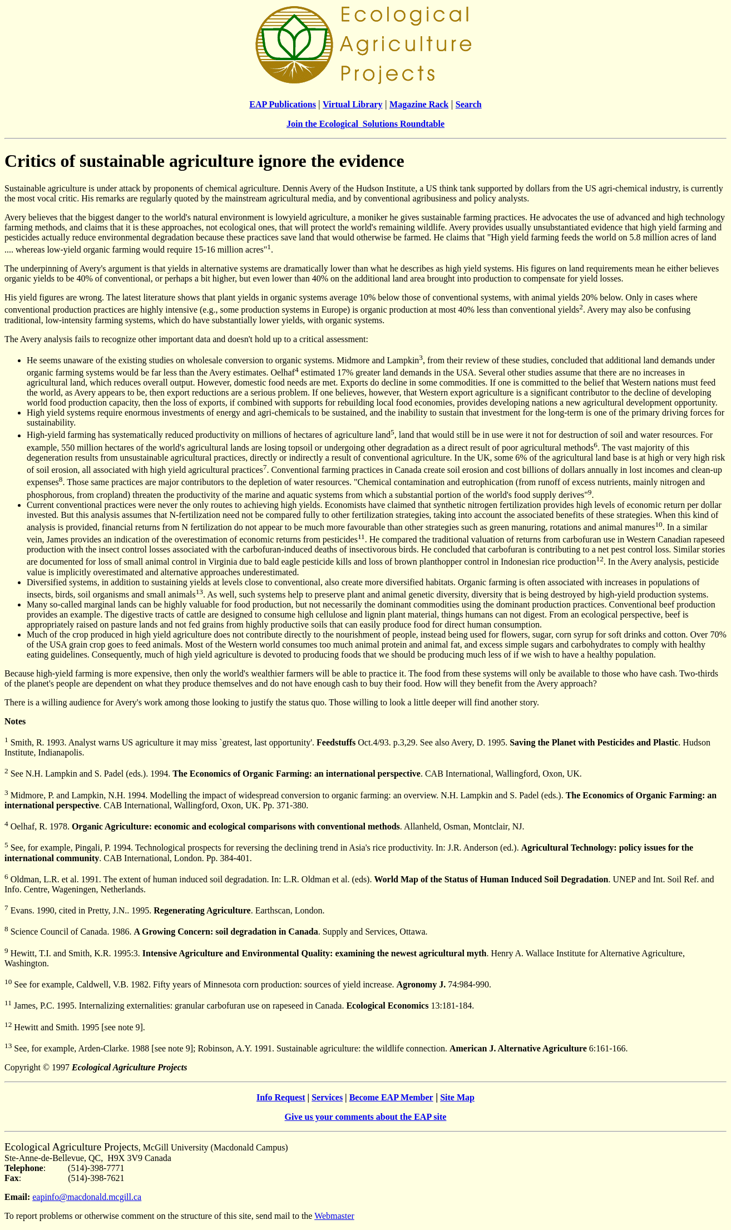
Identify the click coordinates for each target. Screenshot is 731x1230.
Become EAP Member (391, 1097)
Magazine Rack (418, 104)
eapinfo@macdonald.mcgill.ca (86, 1197)
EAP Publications (282, 104)
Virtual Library (352, 104)
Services (327, 1097)
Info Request (280, 1097)
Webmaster (334, 1216)
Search (469, 104)
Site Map (457, 1097)
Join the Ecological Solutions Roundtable (365, 124)
